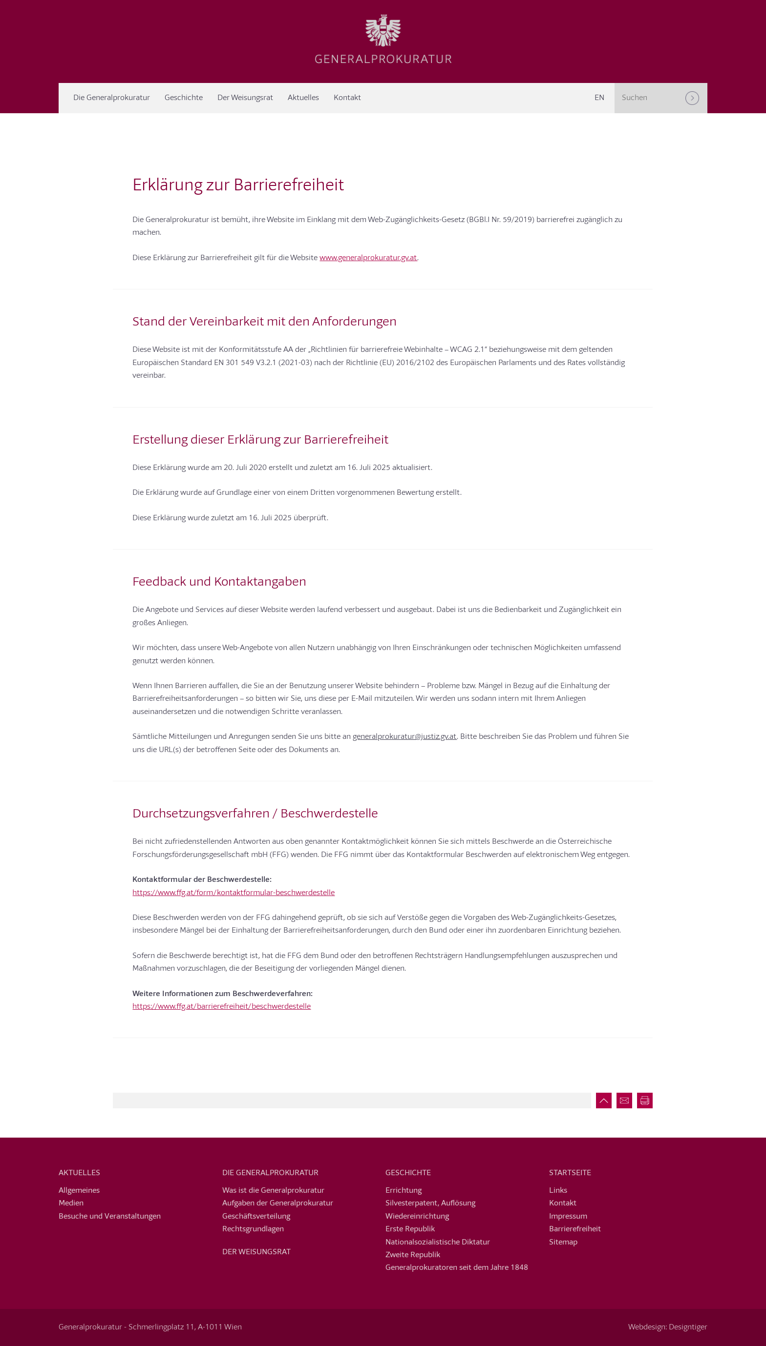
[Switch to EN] (599, 98)
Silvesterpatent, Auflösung (430, 1203)
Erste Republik (410, 1229)
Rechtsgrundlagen (253, 1229)
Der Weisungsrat (245, 98)
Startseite (570, 1173)
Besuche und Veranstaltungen (110, 1217)
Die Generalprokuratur (111, 98)
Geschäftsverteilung (256, 1217)
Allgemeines (79, 1191)
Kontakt (347, 98)
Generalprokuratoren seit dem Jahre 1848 (456, 1268)
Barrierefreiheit (575, 1229)
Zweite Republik (412, 1255)
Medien (71, 1203)
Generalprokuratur (383, 39)
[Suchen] (692, 98)
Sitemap (563, 1242)
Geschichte (184, 98)
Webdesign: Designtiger (667, 1327)
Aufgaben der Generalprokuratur (277, 1203)
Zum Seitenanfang (601, 1100)
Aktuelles (303, 98)
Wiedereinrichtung (417, 1217)
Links (558, 1191)
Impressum (568, 1217)
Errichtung (403, 1191)
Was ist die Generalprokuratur (273, 1191)
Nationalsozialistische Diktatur (437, 1242)
